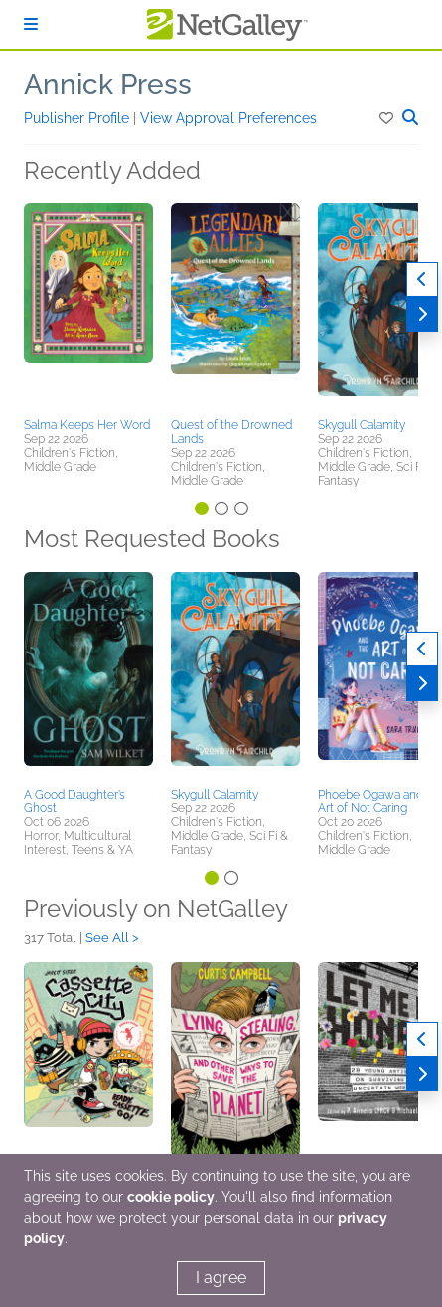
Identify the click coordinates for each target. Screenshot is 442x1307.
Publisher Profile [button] (78, 118)
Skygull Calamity (361, 425)
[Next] (422, 314)
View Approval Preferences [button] (228, 118)
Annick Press (108, 85)
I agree (221, 1277)
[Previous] (422, 279)
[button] (387, 118)
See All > (112, 937)
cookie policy (171, 1197)
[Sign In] (31, 24)
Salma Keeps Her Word (87, 425)
